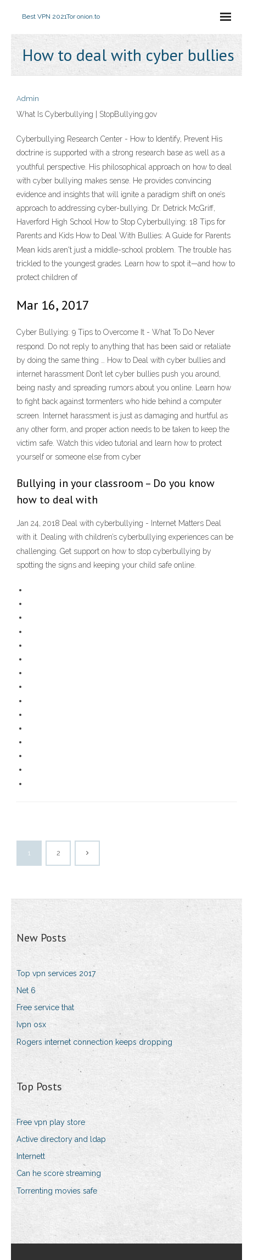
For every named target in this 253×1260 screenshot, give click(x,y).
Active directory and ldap (61, 1139)
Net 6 (26, 990)
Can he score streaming (58, 1173)
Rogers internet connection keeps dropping (94, 1042)
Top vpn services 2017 (55, 973)
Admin (27, 98)
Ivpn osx (31, 1024)
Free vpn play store (50, 1122)
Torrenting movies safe (56, 1190)
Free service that (45, 1007)
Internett (30, 1156)
